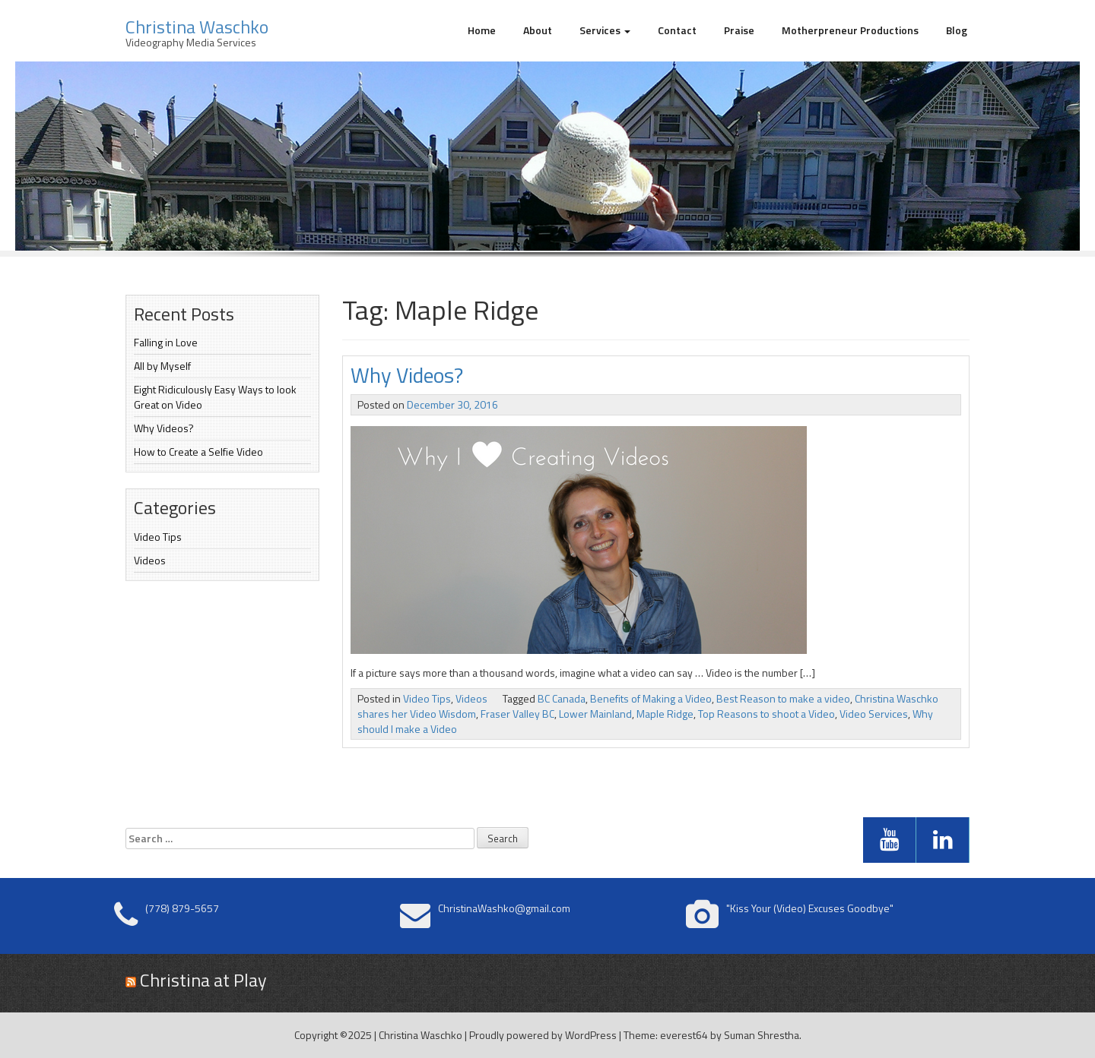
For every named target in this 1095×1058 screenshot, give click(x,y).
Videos (150, 560)
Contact (677, 30)
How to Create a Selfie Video (198, 452)
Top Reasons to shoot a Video (766, 714)
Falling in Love (166, 342)
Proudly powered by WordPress (543, 1035)
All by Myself (162, 366)
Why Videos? (164, 428)
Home (482, 30)
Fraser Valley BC (517, 714)
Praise (739, 30)
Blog (956, 30)
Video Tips (158, 537)
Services (604, 30)
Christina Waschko (196, 26)
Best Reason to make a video (783, 698)
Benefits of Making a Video (651, 698)
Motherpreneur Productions (850, 30)
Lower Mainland (595, 714)
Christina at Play (203, 979)
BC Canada (562, 698)
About (537, 30)
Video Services (874, 714)
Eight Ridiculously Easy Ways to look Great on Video (215, 396)
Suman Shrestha (761, 1035)
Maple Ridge (665, 714)
